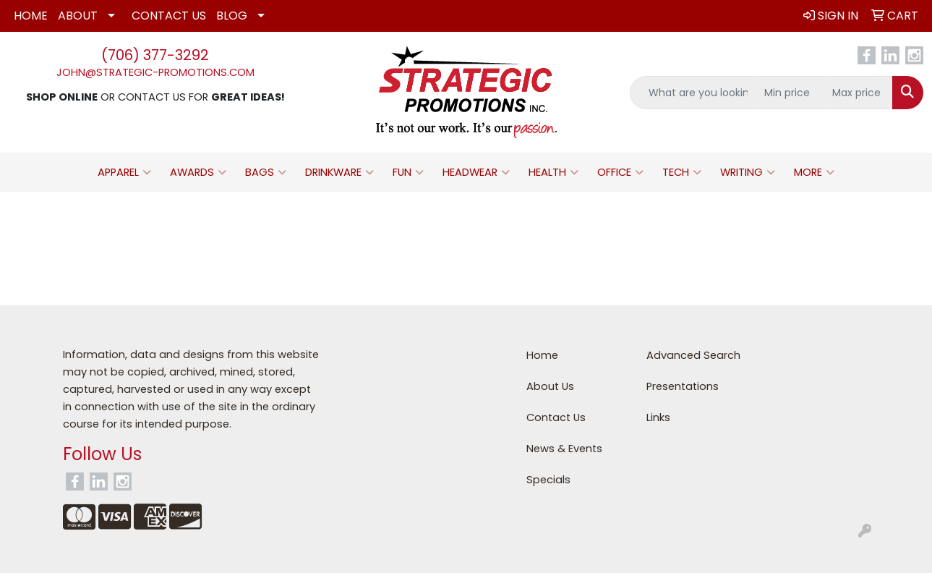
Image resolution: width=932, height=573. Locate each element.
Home (31, 15)
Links (658, 417)
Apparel (124, 172)
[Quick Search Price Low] (790, 92)
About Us (550, 386)
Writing (747, 172)
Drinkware (339, 172)
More (814, 172)
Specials (548, 479)
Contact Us (169, 15)
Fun (408, 172)
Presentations (682, 386)
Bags (265, 172)
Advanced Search (693, 355)
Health (553, 172)
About (78, 15)
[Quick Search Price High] (858, 92)
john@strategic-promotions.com (155, 72)
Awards (198, 172)
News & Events (564, 448)
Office (620, 172)
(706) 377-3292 (155, 55)
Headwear (476, 172)
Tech (681, 172)
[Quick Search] (693, 92)
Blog (231, 15)
